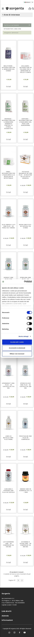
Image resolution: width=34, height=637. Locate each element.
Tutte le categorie (17, 25)
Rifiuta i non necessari (17, 354)
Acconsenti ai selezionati (17, 348)
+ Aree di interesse (11, 15)
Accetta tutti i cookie (17, 342)
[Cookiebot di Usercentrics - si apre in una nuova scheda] (24, 282)
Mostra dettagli (23, 336)
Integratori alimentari (11, 32)
